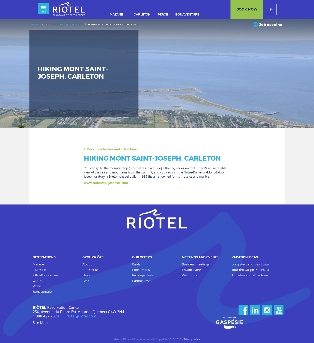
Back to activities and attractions (112, 149)
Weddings (189, 275)
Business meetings (195, 264)
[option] (157, 73)
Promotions (141, 270)
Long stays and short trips (250, 264)
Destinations (44, 257)
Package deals (143, 275)
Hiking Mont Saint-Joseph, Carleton (113, 24)
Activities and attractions (63, 24)
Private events (192, 270)
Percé (37, 286)
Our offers (142, 257)
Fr (271, 10)
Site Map (40, 322)
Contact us (90, 270)
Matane (38, 264)
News (86, 275)
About (87, 264)
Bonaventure (42, 291)
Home (35, 24)
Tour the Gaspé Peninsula (250, 270)
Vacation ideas (245, 257)
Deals (136, 264)
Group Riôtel (93, 257)
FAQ (85, 280)
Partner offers (142, 280)
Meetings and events (200, 257)
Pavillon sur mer (47, 275)
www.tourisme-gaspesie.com (106, 183)
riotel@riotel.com (81, 316)
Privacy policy (191, 339)
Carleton (39, 280)
